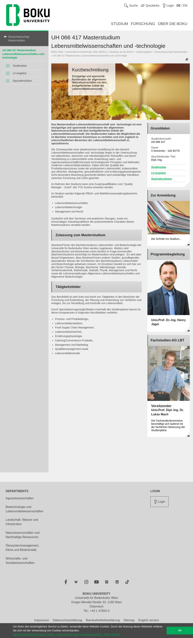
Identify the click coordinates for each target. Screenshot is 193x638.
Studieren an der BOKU (121, 52)
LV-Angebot (19, 73)
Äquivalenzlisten (22, 80)
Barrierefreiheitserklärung (103, 620)
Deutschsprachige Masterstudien (18, 38)
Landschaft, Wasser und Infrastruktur (22, 522)
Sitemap (129, 620)
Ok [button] (180, 630)
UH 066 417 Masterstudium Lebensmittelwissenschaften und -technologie (24, 54)
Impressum (41, 620)
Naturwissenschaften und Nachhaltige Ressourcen (23, 535)
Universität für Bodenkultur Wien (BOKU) (86, 52)
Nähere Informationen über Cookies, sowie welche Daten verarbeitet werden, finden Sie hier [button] (66, 634)
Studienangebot (144, 52)
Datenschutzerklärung (67, 620)
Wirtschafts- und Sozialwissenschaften (20, 560)
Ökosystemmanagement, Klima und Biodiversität (22, 547)
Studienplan (20, 65)
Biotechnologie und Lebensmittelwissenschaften (24, 509)
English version (148, 620)
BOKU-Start (57, 52)
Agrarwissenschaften (20, 498)
